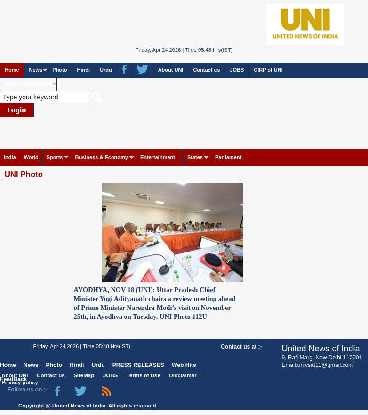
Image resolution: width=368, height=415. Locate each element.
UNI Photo (24, 174)
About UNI (171, 70)
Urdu (106, 70)
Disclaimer (183, 375)
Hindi (83, 70)
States (195, 157)
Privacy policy (19, 382)
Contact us (206, 70)
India (10, 157)
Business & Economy (101, 157)
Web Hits (184, 365)
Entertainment (157, 157)
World (31, 157)
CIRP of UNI (268, 70)
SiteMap (83, 375)
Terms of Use (143, 375)
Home (12, 70)
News (36, 70)
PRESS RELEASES (28, 84)
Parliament (228, 157)
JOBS (237, 70)
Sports (55, 157)
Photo (59, 70)
